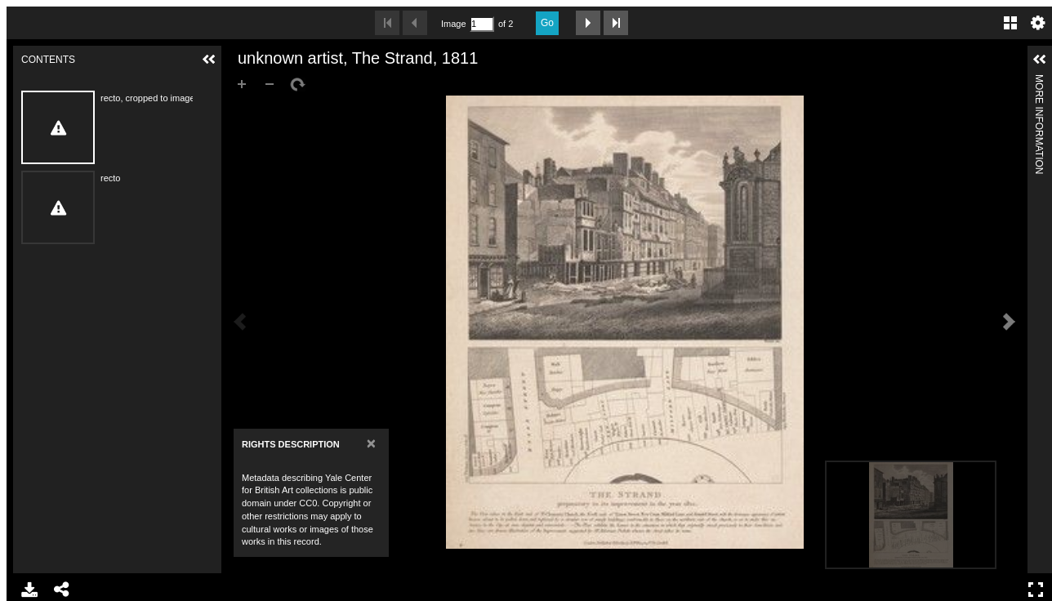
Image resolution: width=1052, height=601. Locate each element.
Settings (1038, 23)
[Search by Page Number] (482, 24)
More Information (1039, 81)
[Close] (371, 443)
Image (453, 24)
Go (547, 23)
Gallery (1010, 23)
